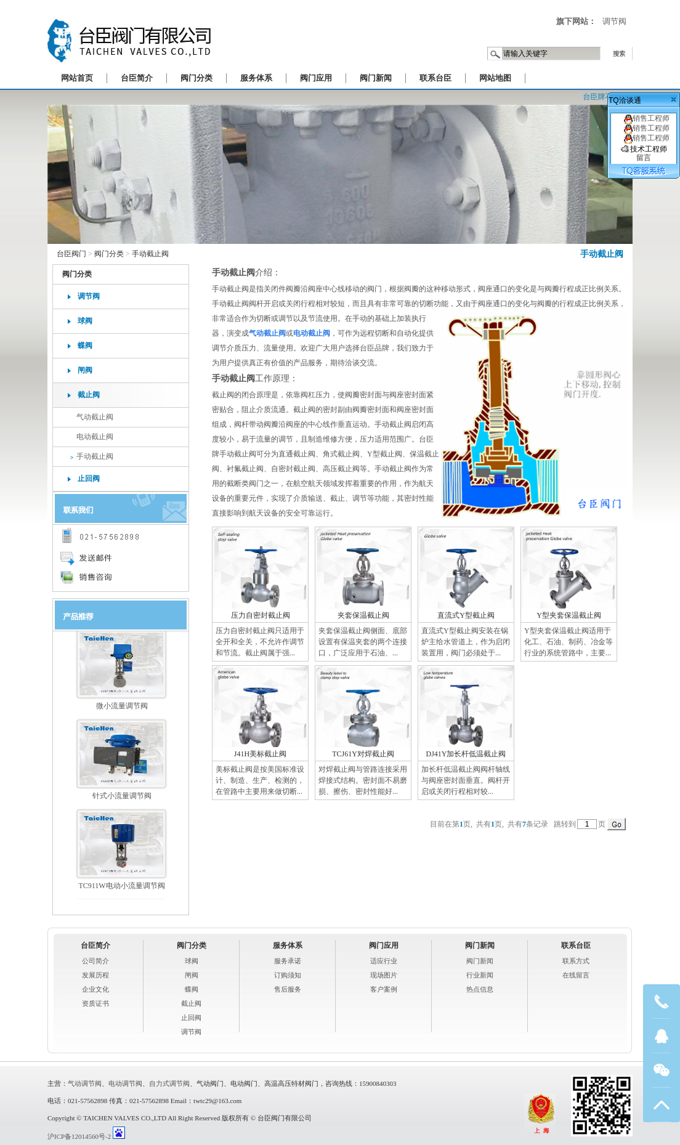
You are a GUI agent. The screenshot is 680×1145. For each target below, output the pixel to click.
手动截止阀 (601, 254)
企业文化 (95, 989)
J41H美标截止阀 (260, 754)
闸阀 (85, 370)
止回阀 (89, 478)
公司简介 (95, 961)
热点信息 (479, 989)
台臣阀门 (71, 253)
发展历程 (95, 975)
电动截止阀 (94, 436)
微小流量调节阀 (122, 709)
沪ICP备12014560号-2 (79, 1136)
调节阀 (614, 21)
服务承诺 (287, 961)
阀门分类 (196, 78)
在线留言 (575, 975)
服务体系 (256, 78)
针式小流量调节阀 (122, 799)
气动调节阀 (85, 1083)
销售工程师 (644, 118)
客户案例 (383, 989)
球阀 (85, 321)
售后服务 (287, 989)
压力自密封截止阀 (260, 615)
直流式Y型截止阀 (466, 615)
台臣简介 (137, 78)
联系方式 (575, 961)
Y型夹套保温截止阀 (568, 615)
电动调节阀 (125, 1083)
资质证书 (95, 1003)
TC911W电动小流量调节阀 (121, 889)
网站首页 (77, 78)
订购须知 (287, 975)
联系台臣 (435, 78)
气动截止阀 (94, 417)
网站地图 (495, 78)
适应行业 (383, 961)
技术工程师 (644, 153)
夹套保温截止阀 (363, 615)
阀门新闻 (376, 78)
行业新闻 (479, 975)
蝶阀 (85, 345)
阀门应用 (316, 78)
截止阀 (89, 394)
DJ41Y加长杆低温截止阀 (466, 754)
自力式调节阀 (169, 1083)
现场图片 (383, 975)
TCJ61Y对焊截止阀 (363, 754)
